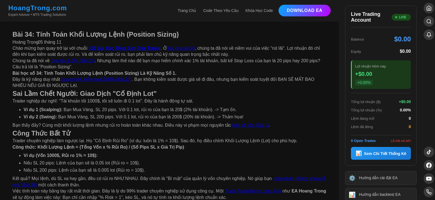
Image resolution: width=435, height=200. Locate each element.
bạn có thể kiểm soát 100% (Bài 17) (96, 79)
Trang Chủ (187, 10)
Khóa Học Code (259, 10)
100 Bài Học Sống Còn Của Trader (124, 48)
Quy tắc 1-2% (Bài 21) (73, 60)
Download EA (304, 10)
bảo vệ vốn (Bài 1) (250, 125)
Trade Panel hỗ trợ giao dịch (253, 191)
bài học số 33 (181, 48)
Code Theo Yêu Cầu (220, 10)
